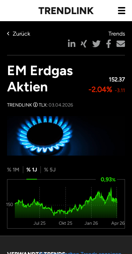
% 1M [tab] (13, 170)
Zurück (18, 33)
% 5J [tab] (50, 170)
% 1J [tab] (31, 170)
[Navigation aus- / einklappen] (121, 10)
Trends (116, 33)
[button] (71, 44)
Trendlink (66, 11)
